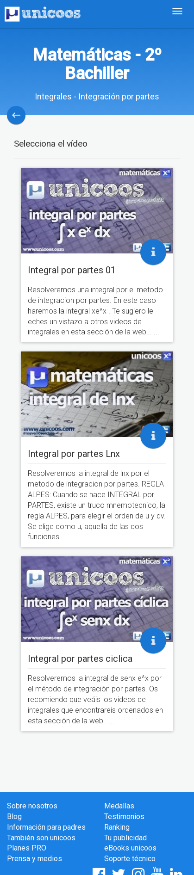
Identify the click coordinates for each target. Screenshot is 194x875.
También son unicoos (41, 837)
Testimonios (124, 816)
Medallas (119, 805)
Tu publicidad (125, 837)
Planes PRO (26, 848)
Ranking (117, 827)
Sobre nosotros (32, 805)
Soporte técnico (130, 858)
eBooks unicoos (130, 848)
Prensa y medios (34, 858)
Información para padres (46, 827)
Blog (14, 816)
